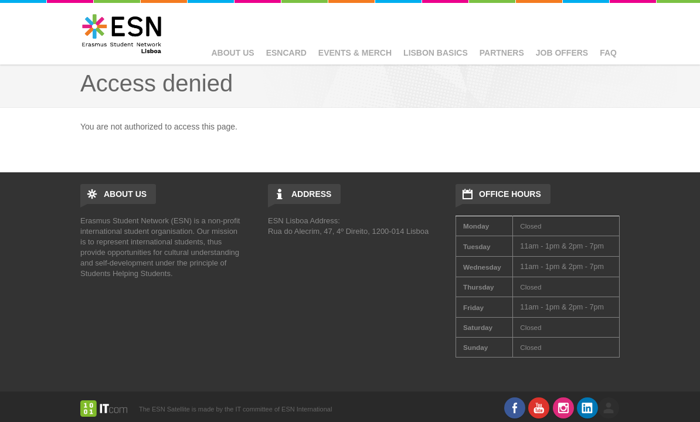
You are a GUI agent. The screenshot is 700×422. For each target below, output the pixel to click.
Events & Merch (355, 52)
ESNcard (286, 52)
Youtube (538, 407)
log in (608, 407)
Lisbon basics (435, 52)
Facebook (514, 407)
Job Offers (562, 52)
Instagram (563, 407)
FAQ (608, 52)
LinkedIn (587, 407)
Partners (502, 52)
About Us (233, 52)
